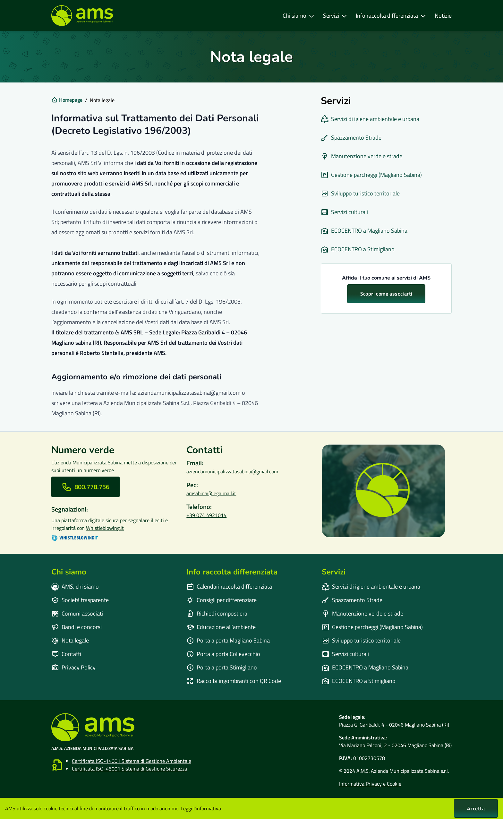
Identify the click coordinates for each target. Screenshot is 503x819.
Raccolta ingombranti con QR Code (233, 681)
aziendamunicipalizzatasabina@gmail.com (232, 471)
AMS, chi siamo (75, 586)
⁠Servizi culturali (344, 212)
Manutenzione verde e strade (361, 156)
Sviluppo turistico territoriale (360, 193)
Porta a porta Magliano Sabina (228, 640)
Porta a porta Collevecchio (223, 654)
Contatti (66, 654)
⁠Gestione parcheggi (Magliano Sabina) (371, 174)
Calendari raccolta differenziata (229, 586)
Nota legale (70, 640)
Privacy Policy (73, 667)
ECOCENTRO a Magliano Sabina (364, 230)
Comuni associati (77, 613)
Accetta (476, 808)
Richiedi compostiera (216, 613)
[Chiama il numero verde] (85, 487)
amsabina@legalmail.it (211, 493)
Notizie (443, 15)
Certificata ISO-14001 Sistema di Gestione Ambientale (131, 761)
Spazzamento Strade (351, 137)
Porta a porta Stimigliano (221, 667)
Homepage (66, 100)
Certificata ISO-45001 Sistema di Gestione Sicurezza (129, 768)
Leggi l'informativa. (201, 808)
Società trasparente (80, 600)
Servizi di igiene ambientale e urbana (370, 119)
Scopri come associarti (386, 293)
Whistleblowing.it (105, 528)
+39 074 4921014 (206, 515)
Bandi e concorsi (76, 627)
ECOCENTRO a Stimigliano (358, 249)
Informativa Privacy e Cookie (370, 784)
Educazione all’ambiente (221, 627)
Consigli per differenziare (221, 600)
